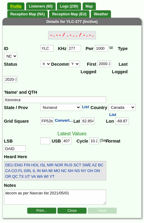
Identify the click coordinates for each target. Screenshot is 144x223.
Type (123, 48)
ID (6, 48)
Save (102, 211)
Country (98, 107)
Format (113, 141)
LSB (8, 141)
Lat (77, 121)
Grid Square (16, 121)
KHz (62, 48)
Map (89, 6)
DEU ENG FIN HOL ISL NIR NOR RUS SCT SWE (48, 165)
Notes (10, 185)
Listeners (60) (41, 6)
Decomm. (60, 64)
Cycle (82, 141)
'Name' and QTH (20, 92)
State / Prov (16, 107)
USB (56, 141)
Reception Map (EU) (69, 14)
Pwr (89, 48)
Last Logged (120, 68)
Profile (15, 6)
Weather (101, 14)
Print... (41, 211)
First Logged (88, 68)
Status (10, 64)
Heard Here (15, 156)
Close (72, 211)
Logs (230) (69, 6)
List (85, 107)
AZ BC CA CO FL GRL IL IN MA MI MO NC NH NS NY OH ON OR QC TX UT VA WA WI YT (54, 171)
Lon (110, 121)
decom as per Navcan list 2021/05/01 (55, 197)
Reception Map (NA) (27, 14)
